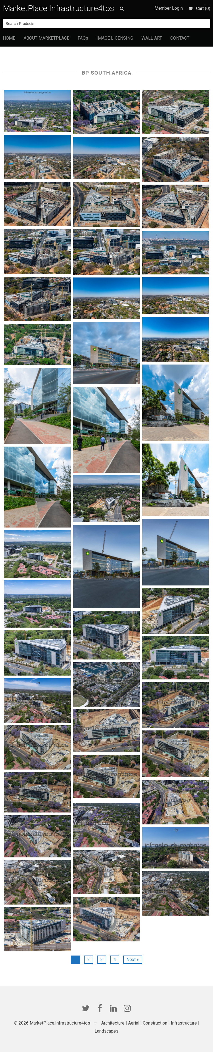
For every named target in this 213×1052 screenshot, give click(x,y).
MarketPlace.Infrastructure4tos (58, 8)
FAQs (83, 38)
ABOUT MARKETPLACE (46, 38)
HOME (9, 38)
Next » (132, 959)
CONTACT (179, 38)
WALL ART (151, 38)
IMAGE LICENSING (115, 38)
